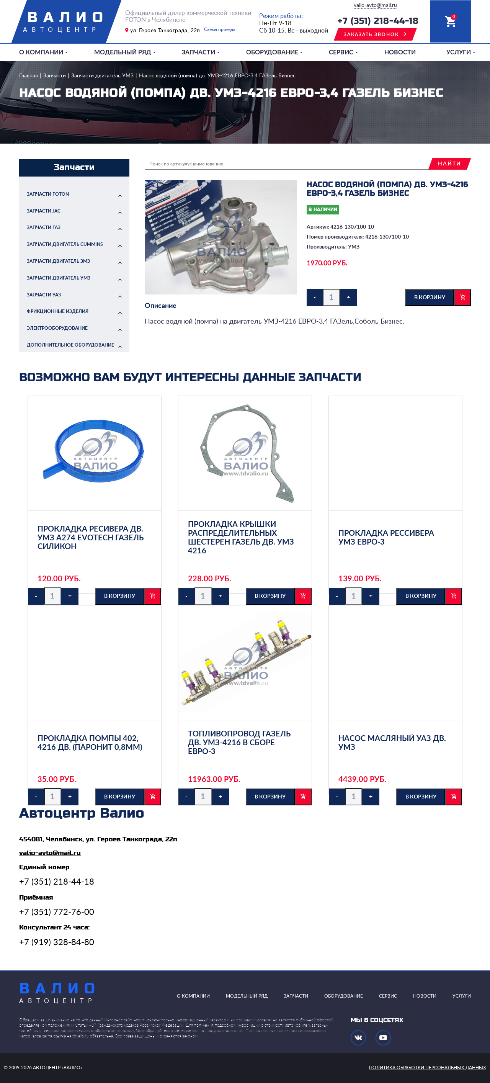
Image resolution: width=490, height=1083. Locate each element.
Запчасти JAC (43, 211)
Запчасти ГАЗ (43, 227)
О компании (41, 52)
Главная (28, 76)
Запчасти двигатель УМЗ (102, 76)
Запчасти (198, 52)
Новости (400, 52)
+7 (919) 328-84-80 (56, 942)
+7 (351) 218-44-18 (378, 21)
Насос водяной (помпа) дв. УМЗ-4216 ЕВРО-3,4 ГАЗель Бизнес (217, 76)
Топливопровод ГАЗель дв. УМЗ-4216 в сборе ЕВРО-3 (239, 743)
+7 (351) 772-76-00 (56, 912)
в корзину (429, 297)
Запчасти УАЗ (44, 295)
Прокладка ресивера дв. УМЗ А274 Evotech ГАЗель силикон (91, 538)
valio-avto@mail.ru (375, 5)
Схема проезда (219, 29)
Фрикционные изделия (57, 311)
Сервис (341, 52)
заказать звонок (371, 34)
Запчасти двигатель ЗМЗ (58, 261)
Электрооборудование (57, 328)
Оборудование (272, 52)
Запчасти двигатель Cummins (65, 244)
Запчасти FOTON (48, 194)
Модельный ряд (122, 52)
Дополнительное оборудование (70, 345)
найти (449, 164)
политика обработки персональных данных (427, 1067)
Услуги (458, 52)
